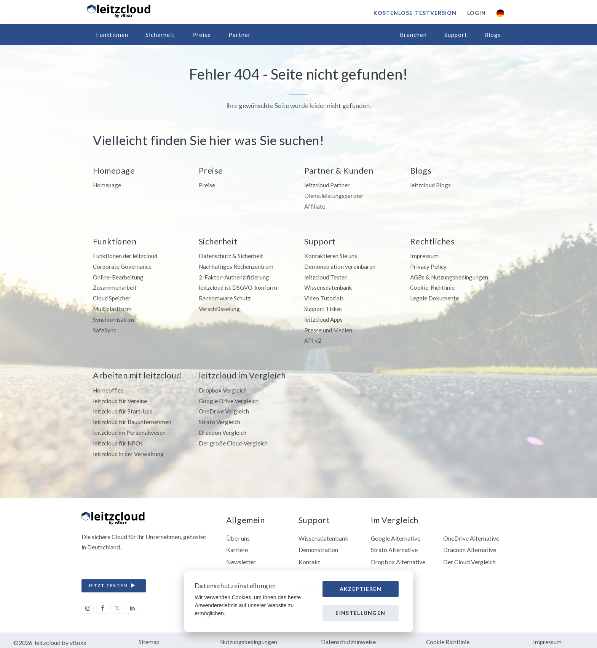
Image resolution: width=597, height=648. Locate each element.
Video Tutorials (324, 296)
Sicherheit (160, 34)
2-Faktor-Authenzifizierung (235, 275)
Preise (201, 34)
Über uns (238, 534)
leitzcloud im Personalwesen (130, 428)
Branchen (413, 34)
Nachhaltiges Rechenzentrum (237, 265)
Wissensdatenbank (329, 286)
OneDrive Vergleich (224, 408)
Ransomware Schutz (225, 296)
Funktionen (112, 34)
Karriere (237, 545)
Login (476, 13)
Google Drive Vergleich (229, 397)
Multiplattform (113, 306)
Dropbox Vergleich (224, 387)
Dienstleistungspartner (334, 195)
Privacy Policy (428, 265)
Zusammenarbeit (115, 286)
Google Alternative (396, 534)
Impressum (424, 255)
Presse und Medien (329, 327)
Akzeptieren (361, 589)
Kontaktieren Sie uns (331, 255)
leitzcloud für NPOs (119, 438)
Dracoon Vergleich (223, 428)
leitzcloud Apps (324, 317)
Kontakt (309, 557)
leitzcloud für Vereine (120, 397)
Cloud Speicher (112, 296)
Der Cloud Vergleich (469, 557)
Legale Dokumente (434, 296)
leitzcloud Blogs (431, 184)
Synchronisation (113, 317)
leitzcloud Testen (326, 275)
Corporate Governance (123, 265)
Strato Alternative (394, 545)
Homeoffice (109, 387)
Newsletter (241, 557)
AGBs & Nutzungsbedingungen (451, 275)
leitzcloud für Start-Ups (124, 408)
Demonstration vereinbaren (340, 265)
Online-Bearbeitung (119, 275)
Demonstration (318, 545)
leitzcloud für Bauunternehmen (133, 418)
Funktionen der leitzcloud (126, 255)
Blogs (492, 34)
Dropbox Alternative (398, 557)
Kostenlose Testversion (414, 13)
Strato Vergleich (220, 418)
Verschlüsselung (220, 306)
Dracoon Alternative (469, 545)
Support (455, 34)
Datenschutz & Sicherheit (231, 255)
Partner (239, 34)
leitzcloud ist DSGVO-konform (239, 286)
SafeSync (105, 327)
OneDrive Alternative (471, 534)
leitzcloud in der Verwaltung (129, 449)
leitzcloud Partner (327, 184)
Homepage (107, 184)
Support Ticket (324, 306)
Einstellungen (360, 613)
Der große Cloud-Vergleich (234, 438)
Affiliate (315, 205)
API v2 (313, 338)
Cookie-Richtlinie (433, 286)
